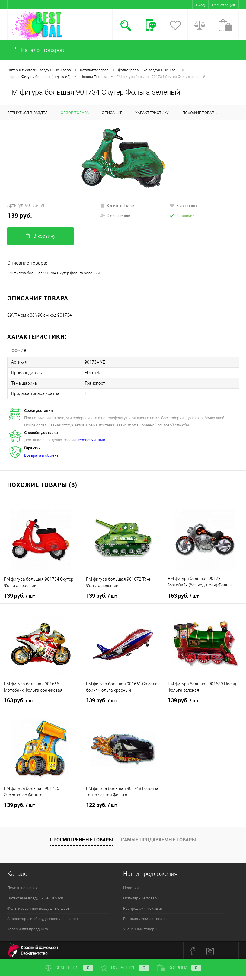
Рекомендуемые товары (145, 918)
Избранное (125, 967)
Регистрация (223, 5)
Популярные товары (141, 897)
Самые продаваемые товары (158, 838)
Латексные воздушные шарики (35, 897)
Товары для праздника (27, 928)
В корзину (41, 236)
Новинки (131, 887)
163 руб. (183, 595)
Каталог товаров (35, 50)
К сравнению (115, 216)
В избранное (183, 205)
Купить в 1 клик (117, 205)
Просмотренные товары (81, 838)
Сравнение (69, 967)
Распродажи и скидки (142, 907)
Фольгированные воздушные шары (39, 907)
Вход (200, 5)
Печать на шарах (22, 887)
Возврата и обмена (41, 454)
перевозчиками (91, 439)
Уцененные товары (140, 928)
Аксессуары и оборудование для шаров (42, 918)
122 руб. (101, 804)
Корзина (179, 967)
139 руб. (19, 215)
